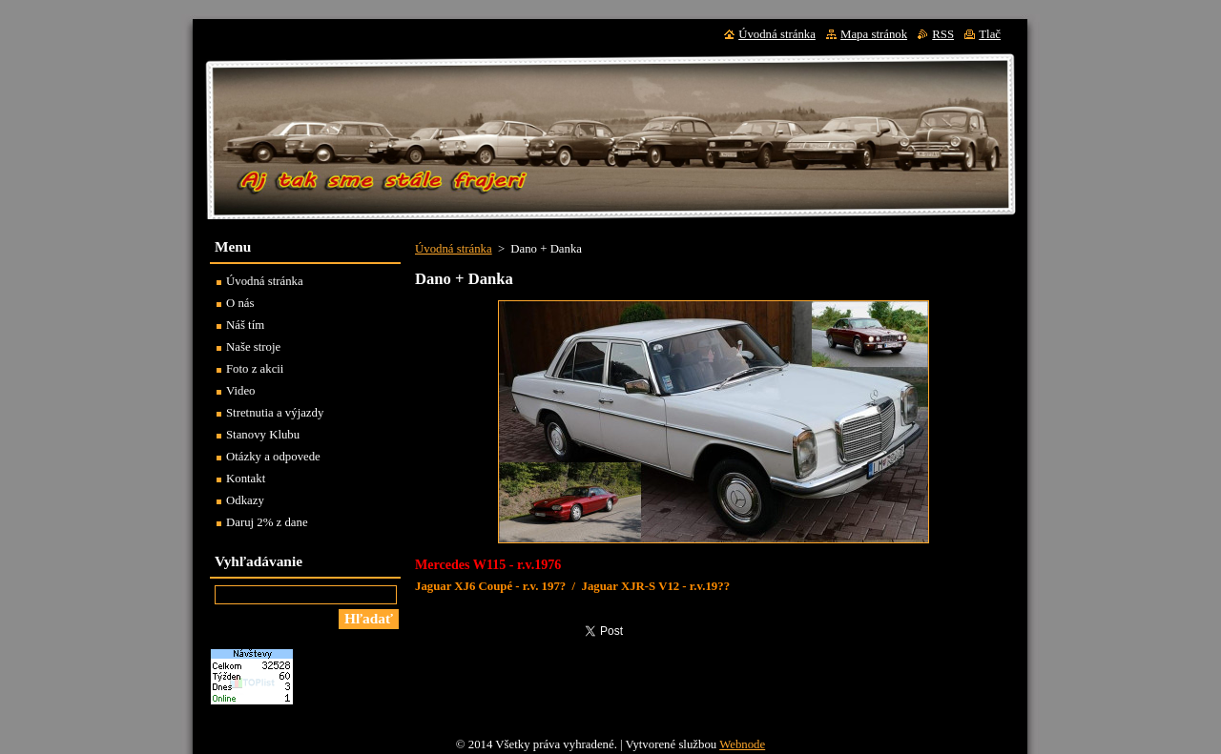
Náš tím (245, 325)
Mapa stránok (873, 34)
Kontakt (245, 478)
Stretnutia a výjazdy (274, 412)
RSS (943, 34)
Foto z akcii (254, 369)
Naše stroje (253, 347)
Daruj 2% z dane (267, 522)
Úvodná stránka (453, 248)
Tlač (990, 34)
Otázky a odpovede (273, 456)
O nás (240, 303)
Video (241, 390)
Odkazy (245, 500)
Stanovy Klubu (263, 434)
